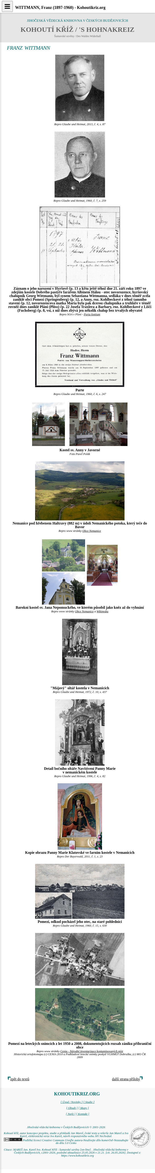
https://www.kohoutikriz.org (77, 1155)
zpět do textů (19, 1079)
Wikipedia (102, 611)
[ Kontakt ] (82, 1114)
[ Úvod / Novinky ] (72, 1102)
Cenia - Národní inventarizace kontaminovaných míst (91, 1051)
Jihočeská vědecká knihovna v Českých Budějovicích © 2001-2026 (66, 1127)
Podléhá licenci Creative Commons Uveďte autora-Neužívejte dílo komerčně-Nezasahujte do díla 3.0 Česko (66, 1142)
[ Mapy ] (83, 1108)
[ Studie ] (88, 1102)
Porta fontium (92, 314)
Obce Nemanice (91, 530)
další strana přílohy (126, 1079)
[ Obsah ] (72, 1108)
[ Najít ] (70, 1114)
